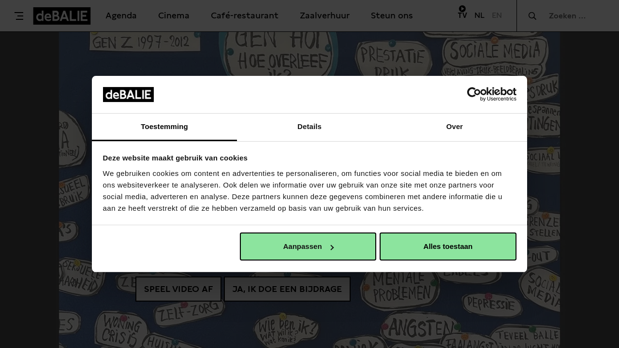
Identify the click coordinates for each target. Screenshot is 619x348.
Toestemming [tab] (164, 126)
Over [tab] (454, 126)
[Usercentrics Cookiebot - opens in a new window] (474, 94)
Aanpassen (308, 246)
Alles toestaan (448, 246)
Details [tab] (309, 126)
